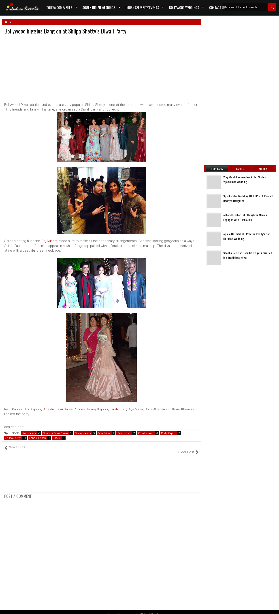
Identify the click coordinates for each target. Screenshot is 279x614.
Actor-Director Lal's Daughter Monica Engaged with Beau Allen (245, 217)
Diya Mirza (104, 433)
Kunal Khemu (146, 433)
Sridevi (57, 438)
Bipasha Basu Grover (58, 409)
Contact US (217, 7)
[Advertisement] (41, 67)
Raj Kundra (50, 241)
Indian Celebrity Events (142, 7)
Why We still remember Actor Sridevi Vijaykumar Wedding (244, 179)
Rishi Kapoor (168, 433)
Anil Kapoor (29, 433)
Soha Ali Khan (37, 438)
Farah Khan (118, 409)
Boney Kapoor (83, 433)
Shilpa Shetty (13, 438)
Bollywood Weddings (184, 7)
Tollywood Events (59, 7)
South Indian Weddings (98, 7)
